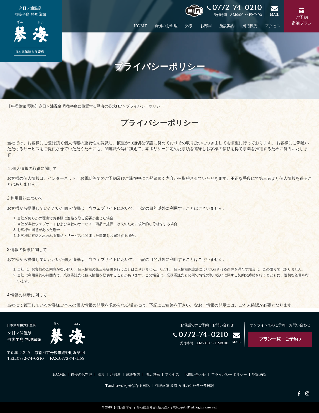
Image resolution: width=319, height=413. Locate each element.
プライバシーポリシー (229, 374)
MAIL (274, 10)
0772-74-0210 (234, 8)
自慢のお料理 (166, 25)
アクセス (272, 25)
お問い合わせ (195, 374)
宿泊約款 (259, 374)
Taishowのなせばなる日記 (127, 385)
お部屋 (206, 25)
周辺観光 (250, 25)
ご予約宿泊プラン (302, 17)
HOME (140, 25)
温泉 (189, 25)
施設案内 (227, 25)
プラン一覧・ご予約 (280, 339)
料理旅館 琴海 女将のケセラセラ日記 (184, 385)
